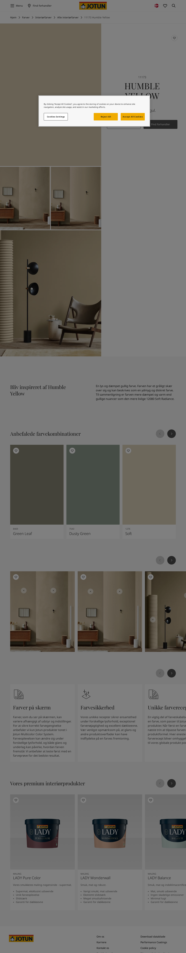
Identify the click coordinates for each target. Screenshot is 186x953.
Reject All (106, 116)
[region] (94, 111)
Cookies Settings (56, 116)
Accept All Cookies (133, 116)
